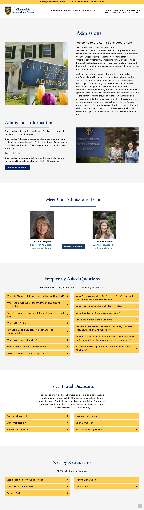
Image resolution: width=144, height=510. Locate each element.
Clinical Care (103, 11)
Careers (136, 12)
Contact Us (124, 12)
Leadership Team (71, 11)
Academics (87, 11)
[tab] (37, 296)
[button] (140, 506)
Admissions (132, 11)
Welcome (55, 11)
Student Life (117, 11)
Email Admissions (73, 246)
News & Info (110, 12)
